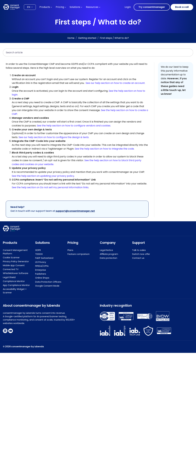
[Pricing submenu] (65, 7)
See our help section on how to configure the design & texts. (54, 137)
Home (70, 38)
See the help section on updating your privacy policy (43, 176)
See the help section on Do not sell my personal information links (50, 187)
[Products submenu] (51, 7)
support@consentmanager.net (75, 211)
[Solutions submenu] (81, 7)
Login (128, 7)
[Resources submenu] (99, 7)
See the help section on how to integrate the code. (104, 149)
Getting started (87, 38)
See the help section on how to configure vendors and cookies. (74, 125)
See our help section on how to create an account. (115, 83)
